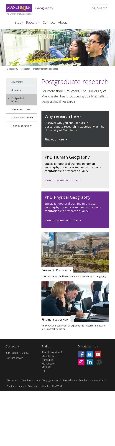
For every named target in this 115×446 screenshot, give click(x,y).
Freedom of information (91, 380)
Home (8, 22)
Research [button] (33, 22)
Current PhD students (22, 117)
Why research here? (21, 109)
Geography (44, 8)
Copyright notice (50, 380)
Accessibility (69, 380)
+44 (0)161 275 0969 (17, 353)
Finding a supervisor (21, 125)
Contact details (14, 358)
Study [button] (19, 22)
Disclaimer (12, 380)
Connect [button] (49, 22)
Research (25, 68)
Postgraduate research (46, 68)
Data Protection (29, 380)
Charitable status (15, 386)
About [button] (62, 22)
